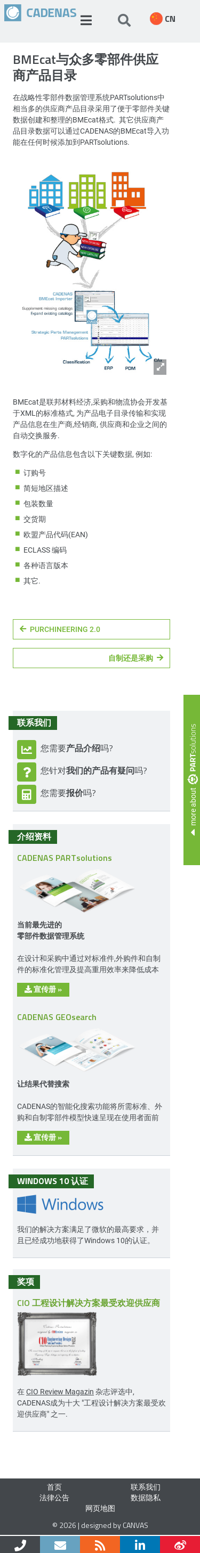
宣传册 (43, 989)
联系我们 (146, 1487)
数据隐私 (146, 1497)
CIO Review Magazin (60, 1391)
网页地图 (100, 1508)
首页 (54, 1487)
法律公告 (54, 1497)
